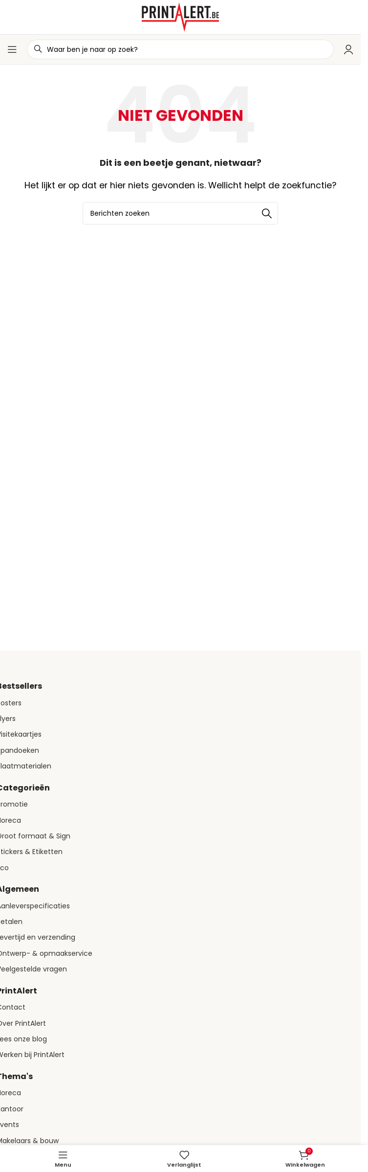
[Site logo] (180, 16)
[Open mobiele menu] (12, 49)
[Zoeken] (180, 213)
